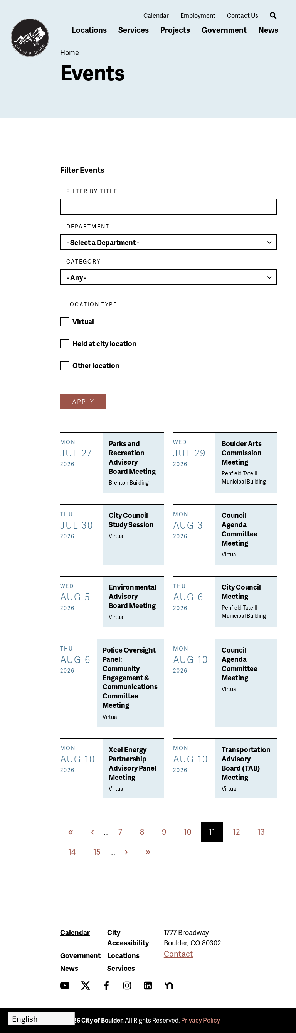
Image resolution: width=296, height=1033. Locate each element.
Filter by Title (92, 191)
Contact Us (242, 15)
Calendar (156, 15)
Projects (175, 29)
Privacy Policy (200, 1020)
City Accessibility (128, 937)
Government (224, 29)
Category (83, 261)
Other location (95, 365)
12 (240, 831)
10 (191, 831)
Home (69, 52)
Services (133, 29)
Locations (89, 29)
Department (87, 226)
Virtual (83, 321)
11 (216, 834)
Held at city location (104, 343)
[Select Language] (41, 1018)
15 (101, 851)
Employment (197, 15)
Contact (178, 953)
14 (76, 851)
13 (265, 831)
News (268, 29)
